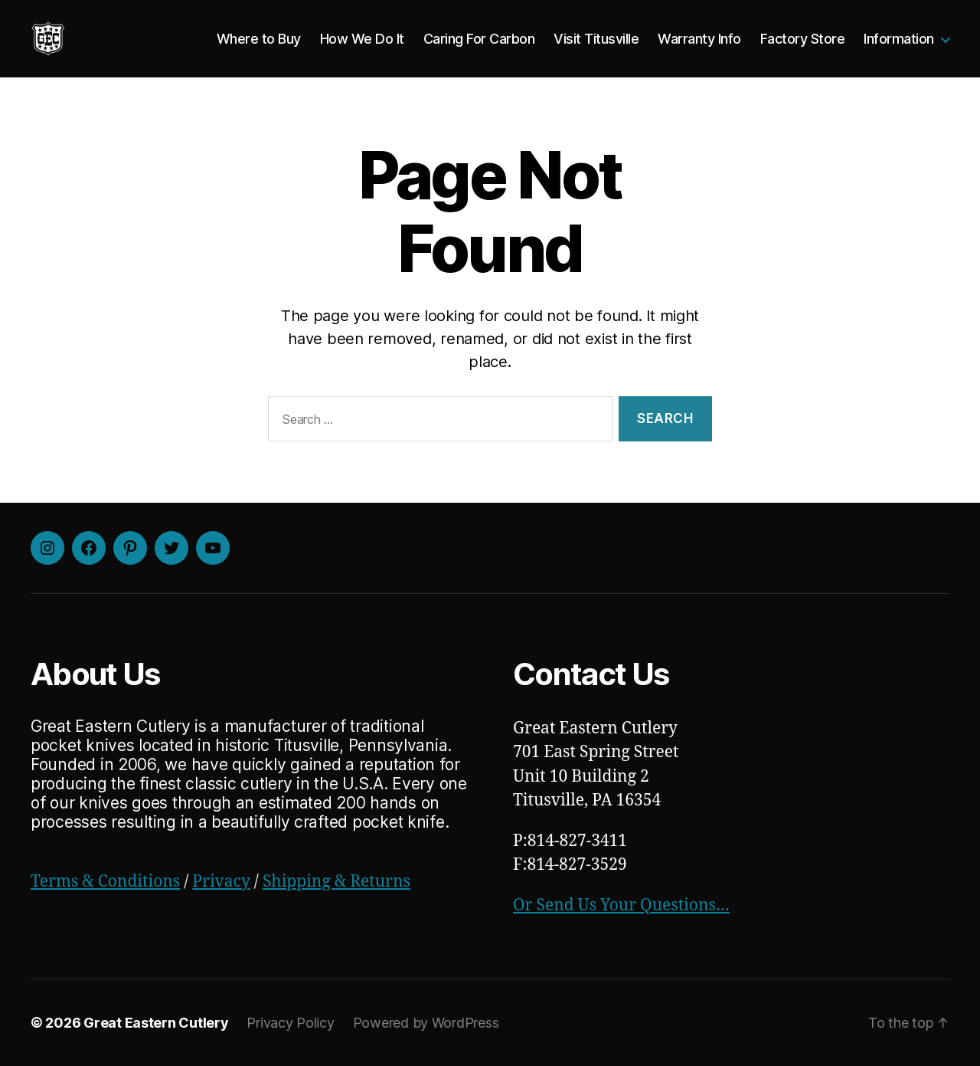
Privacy (221, 881)
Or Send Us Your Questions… (621, 905)
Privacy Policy (290, 1023)
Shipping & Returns (336, 881)
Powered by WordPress (426, 1023)
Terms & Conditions (105, 881)
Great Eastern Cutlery (155, 1023)
